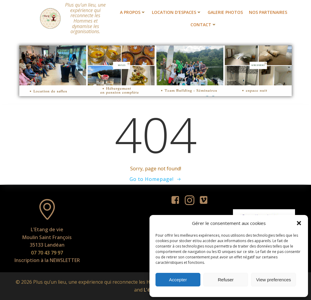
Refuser (226, 279)
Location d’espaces (177, 12)
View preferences (273, 279)
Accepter (178, 279)
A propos (133, 12)
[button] (299, 223)
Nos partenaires (268, 12)
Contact (203, 24)
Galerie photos (225, 12)
